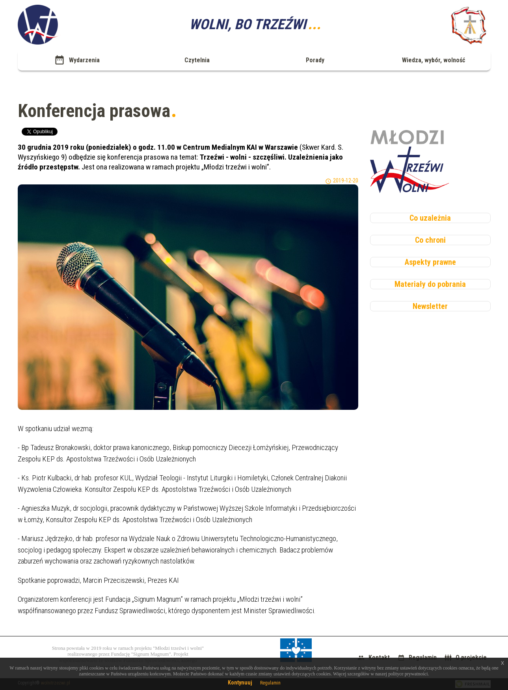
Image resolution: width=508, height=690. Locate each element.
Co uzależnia (430, 218)
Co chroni (430, 240)
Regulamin (270, 683)
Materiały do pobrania (430, 284)
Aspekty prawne (430, 262)
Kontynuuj (240, 682)
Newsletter (430, 306)
